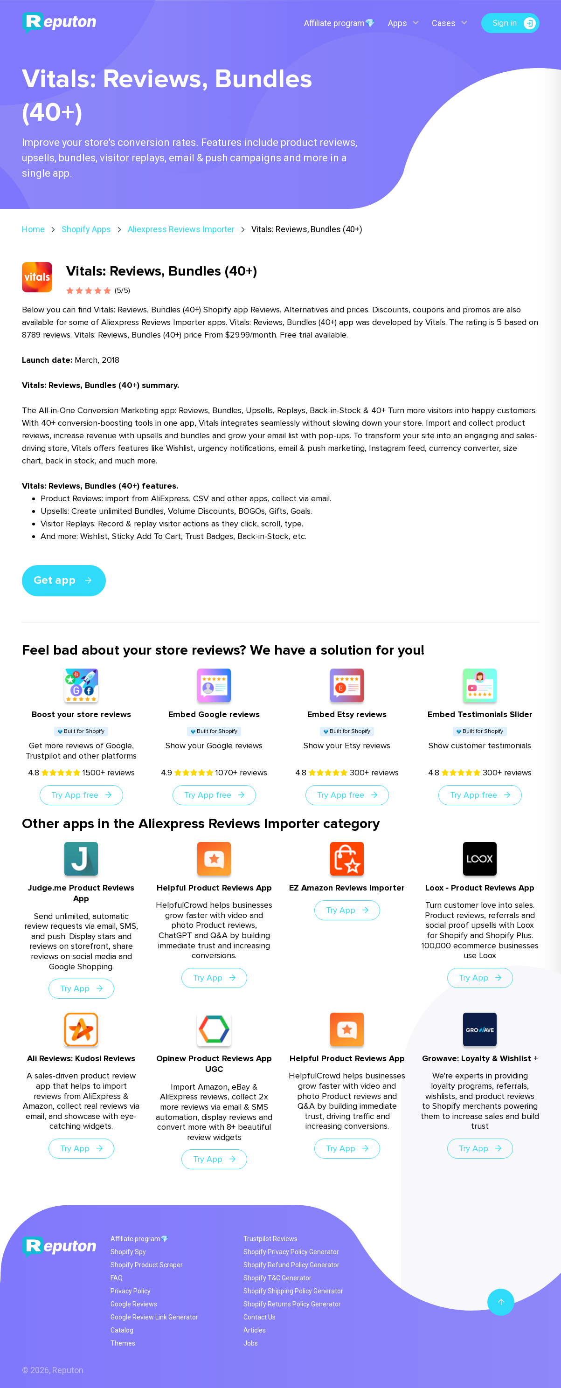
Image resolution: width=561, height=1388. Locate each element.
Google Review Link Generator (154, 1317)
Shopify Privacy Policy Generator (291, 1252)
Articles (254, 1330)
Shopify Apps (86, 229)
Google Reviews (134, 1304)
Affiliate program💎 (339, 23)
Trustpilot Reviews (270, 1239)
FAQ (117, 1278)
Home (33, 229)
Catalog (122, 1330)
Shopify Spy (128, 1252)
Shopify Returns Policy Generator (292, 1304)
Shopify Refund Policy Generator (291, 1265)
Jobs (250, 1343)
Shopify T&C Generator (277, 1278)
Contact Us (259, 1317)
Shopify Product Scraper (147, 1265)
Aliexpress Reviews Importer (181, 229)
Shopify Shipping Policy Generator (293, 1291)
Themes (123, 1343)
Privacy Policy (131, 1291)
